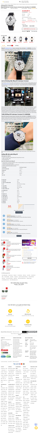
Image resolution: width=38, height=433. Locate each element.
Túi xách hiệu (20, 275)
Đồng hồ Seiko (29, 278)
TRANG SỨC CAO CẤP (33, 366)
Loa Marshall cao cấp (5, 279)
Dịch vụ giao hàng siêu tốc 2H (17, 351)
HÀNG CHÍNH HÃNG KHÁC (33, 382)
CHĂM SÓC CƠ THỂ (11, 425)
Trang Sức (16, 276)
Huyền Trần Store (26, 247)
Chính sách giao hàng (16, 342)
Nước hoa (3, 278)
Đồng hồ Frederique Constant (15, 4)
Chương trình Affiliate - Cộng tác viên (6, 344)
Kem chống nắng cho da (13, 279)
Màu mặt (4, 202)
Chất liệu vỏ (4, 196)
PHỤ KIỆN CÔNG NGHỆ (18, 367)
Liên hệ (2, 348)
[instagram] (30, 332)
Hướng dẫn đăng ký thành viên (17, 352)
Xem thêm (19, 235)
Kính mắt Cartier (31, 276)
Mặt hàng (4, 179)
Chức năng (4, 187)
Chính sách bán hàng (16, 339)
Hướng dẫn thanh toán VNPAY (5, 345)
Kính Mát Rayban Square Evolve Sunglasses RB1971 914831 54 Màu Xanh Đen (5, 296)
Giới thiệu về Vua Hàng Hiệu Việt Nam (6, 340)
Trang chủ (2, 4)
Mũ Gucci (24, 275)
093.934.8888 (26, 1)
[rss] (36, 332)
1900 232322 (27, 2)
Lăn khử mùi (33, 275)
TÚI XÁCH (2, 366)
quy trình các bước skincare (23, 276)
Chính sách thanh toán (16, 344)
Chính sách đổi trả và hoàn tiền (17, 343)
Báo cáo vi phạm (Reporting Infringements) (17, 357)
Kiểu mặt (4, 201)
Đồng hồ (16, 8)
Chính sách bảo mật (16, 347)
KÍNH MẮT (17, 395)
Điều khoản (10, 361)
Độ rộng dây (5, 190)
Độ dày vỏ (4, 193)
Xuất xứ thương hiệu (6, 182)
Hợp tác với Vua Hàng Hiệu (5, 343)
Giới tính (4, 181)
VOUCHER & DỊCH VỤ (11, 384)
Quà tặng (11, 276)
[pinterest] (32, 332)
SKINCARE (10, 366)
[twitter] (34, 332)
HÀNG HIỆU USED (18, 415)
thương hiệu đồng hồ (6, 83)
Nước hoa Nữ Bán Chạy (22, 278)
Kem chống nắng (4, 275)
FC (26, 48)
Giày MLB (15, 278)
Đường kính (4, 195)
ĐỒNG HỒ (9, 402)
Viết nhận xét (19, 212)
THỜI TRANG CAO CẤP (3, 385)
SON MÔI (24, 366)
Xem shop (29, 258)
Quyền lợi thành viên (16, 353)
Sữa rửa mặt (10, 275)
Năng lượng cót (5, 188)
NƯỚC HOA (17, 377)
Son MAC (28, 275)
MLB (2, 276)
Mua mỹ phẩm (7, 276)
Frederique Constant (7, 4)
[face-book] (28, 332)
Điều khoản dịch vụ (16, 348)
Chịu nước (4, 185)
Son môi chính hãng (9, 278)
